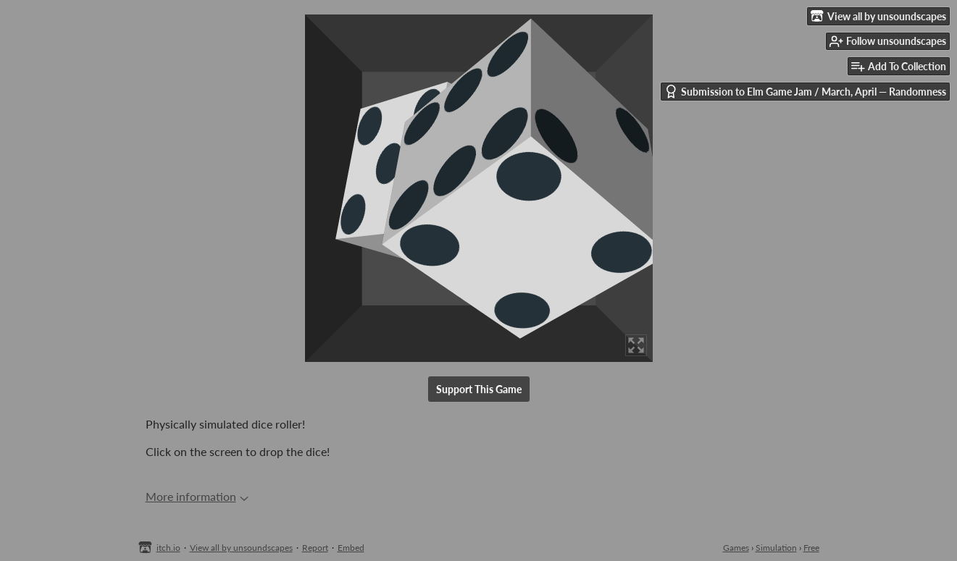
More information (197, 496)
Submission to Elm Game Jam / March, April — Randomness (805, 91)
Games (736, 547)
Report (315, 547)
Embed (351, 547)
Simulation (776, 547)
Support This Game (479, 389)
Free (811, 547)
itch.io (168, 547)
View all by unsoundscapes (241, 547)
